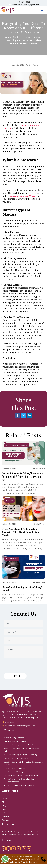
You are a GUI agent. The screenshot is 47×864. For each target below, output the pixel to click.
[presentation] (23, 665)
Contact (5, 820)
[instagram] (8, 848)
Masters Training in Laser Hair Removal (22, 745)
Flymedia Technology (30, 862)
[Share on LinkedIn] (29, 415)
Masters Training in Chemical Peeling (20, 754)
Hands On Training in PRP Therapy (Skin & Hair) (23, 749)
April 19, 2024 (18, 65)
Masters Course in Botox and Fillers (20, 785)
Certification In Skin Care (15, 768)
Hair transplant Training (15, 741)
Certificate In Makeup (13, 772)
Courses (5, 816)
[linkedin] (19, 848)
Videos (5, 813)
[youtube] (29, 848)
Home (6, 36)
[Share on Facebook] (18, 415)
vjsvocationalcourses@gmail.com (25, 4)
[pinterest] (24, 848)
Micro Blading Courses (14, 737)
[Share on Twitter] (24, 415)
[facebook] (4, 848)
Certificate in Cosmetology (16, 758)
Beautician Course (21, 36)
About (4, 802)
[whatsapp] (5, 859)
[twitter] (13, 848)
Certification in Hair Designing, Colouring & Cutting (23, 763)
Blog (4, 805)
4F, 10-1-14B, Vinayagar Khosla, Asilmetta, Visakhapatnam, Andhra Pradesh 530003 (21, 833)
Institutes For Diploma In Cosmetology (21, 775)
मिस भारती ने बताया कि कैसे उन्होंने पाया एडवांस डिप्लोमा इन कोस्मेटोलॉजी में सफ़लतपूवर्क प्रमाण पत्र (22, 476)
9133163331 (25, 2)
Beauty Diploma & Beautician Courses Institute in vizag (21, 780)
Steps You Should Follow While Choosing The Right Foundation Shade (20, 532)
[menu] (43, 7)
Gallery (5, 809)
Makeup (36, 36)
